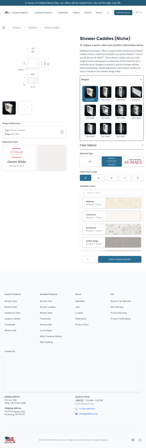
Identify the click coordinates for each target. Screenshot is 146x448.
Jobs (77, 307)
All (85, 178)
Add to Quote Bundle (120, 259)
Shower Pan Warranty (121, 301)
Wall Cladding (46, 342)
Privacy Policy (82, 324)
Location (79, 313)
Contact (87, 12)
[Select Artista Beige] (111, 242)
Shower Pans (11, 301)
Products (17, 27)
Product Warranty (119, 313)
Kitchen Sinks (11, 307)
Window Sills (10, 330)
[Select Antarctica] (111, 216)
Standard (32, 27)
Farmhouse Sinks (13, 313)
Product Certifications (121, 318)
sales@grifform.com (86, 413)
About (99, 12)
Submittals (63, 12)
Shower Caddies (52, 27)
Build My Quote (123, 12)
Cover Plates (46, 330)
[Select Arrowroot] (111, 229)
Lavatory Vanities (13, 318)
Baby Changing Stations (51, 336)
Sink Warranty (117, 307)
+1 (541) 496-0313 (85, 408)
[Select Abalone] (111, 203)
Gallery (76, 12)
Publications (81, 318)
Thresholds (10, 324)
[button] (90, 94)
